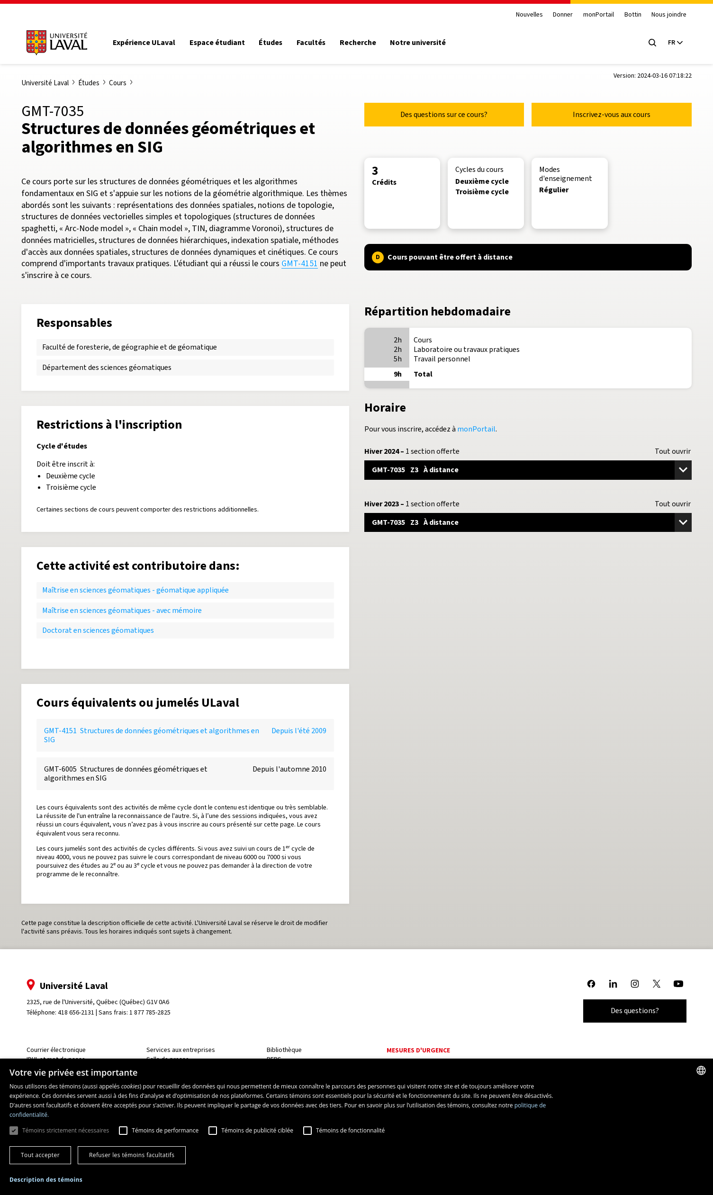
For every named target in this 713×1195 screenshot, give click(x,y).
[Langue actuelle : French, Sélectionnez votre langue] (670, 42)
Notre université (423, 42)
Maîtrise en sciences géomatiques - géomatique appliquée (135, 590)
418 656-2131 (81, 1012)
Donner (558, 15)
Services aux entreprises (184, 1049)
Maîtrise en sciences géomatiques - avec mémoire (122, 610)
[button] (45, 1180)
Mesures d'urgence (418, 1050)
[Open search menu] (647, 42)
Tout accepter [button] (40, 1155)
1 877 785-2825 (155, 1012)
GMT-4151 (299, 263)
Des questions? (630, 1010)
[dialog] (356, 1127)
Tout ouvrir (673, 451)
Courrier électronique (60, 1049)
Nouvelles (524, 15)
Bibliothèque (285, 1049)
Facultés (315, 42)
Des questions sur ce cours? (443, 114)
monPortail (593, 15)
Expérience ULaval (149, 42)
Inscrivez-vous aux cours (611, 114)
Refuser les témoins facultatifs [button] (131, 1155)
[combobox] (701, 1070)
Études (276, 42)
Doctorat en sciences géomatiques (98, 630)
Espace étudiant (222, 42)
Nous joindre (664, 15)
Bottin (627, 15)
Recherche (362, 42)
